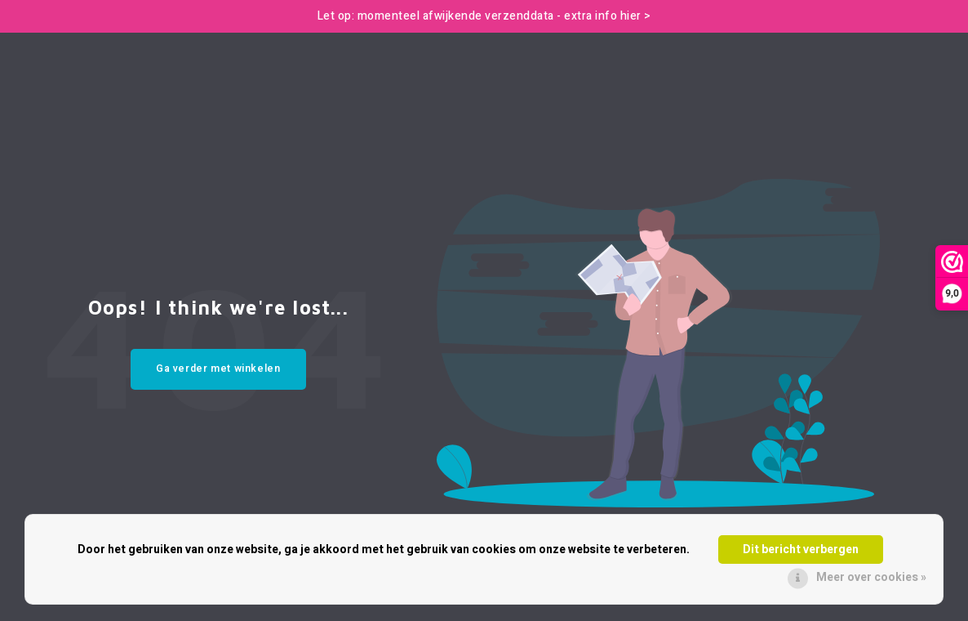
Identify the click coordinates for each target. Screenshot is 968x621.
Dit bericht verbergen (801, 549)
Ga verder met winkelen (218, 368)
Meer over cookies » (871, 577)
